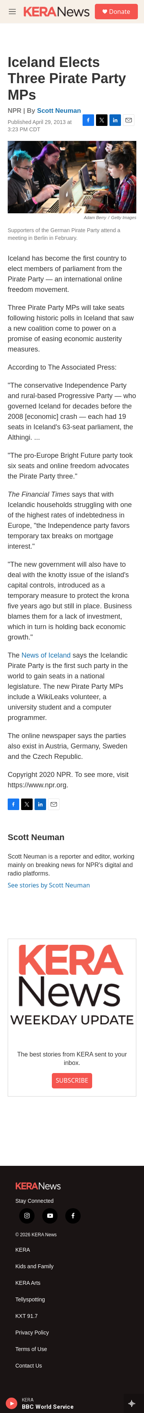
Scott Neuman (59, 110)
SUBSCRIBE (72, 1080)
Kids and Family (34, 1266)
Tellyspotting (30, 1300)
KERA (22, 1250)
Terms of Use (31, 1349)
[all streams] (134, 1403)
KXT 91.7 (26, 1316)
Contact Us (28, 1366)
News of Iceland (46, 655)
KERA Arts (27, 1283)
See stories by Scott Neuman (49, 885)
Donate (119, 11)
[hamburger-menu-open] (12, 11)
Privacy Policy (32, 1333)
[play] (12, 1403)
